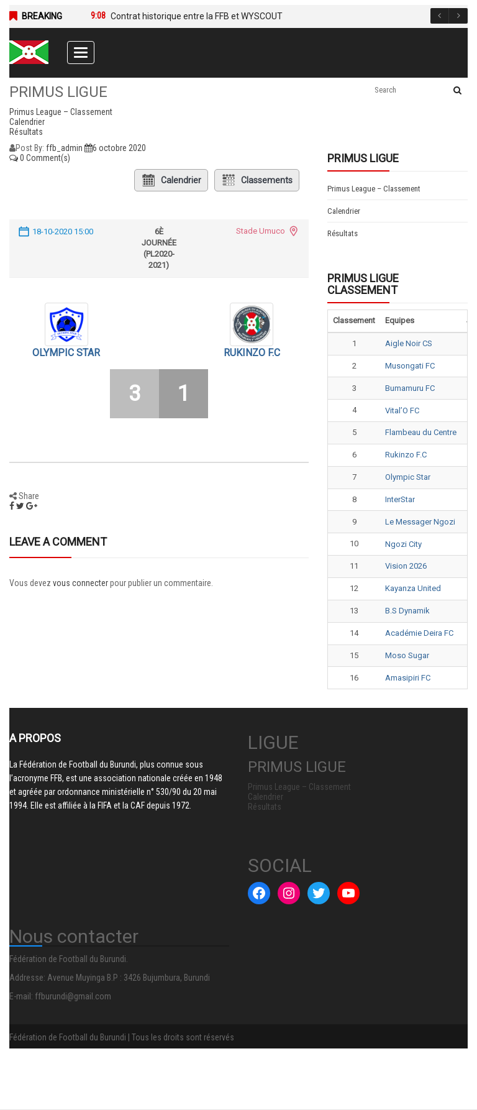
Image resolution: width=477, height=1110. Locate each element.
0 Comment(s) (39, 158)
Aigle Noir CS (408, 343)
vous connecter (80, 583)
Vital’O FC (402, 410)
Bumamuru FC (410, 388)
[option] (267, 16)
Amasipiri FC (407, 677)
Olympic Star (66, 353)
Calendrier (171, 180)
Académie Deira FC (419, 633)
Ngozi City (403, 544)
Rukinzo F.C (252, 353)
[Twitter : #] (318, 893)
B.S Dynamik (407, 610)
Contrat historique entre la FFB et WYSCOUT (197, 16)
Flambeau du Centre (421, 432)
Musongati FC (410, 365)
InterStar (400, 499)
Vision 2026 (406, 566)
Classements (257, 180)
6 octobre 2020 (115, 148)
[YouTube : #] (348, 893)
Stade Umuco (260, 231)
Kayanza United (413, 588)
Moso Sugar (407, 655)
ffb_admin (64, 148)
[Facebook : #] (259, 893)
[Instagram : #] (289, 893)
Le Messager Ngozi (420, 521)
